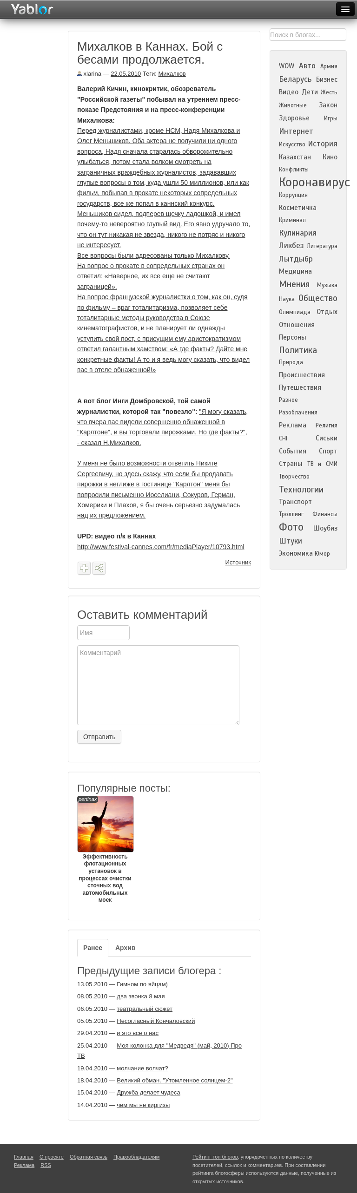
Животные (293, 105)
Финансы (324, 514)
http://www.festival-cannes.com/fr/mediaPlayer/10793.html (161, 547)
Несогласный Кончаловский (156, 1020)
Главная (23, 1157)
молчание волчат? (142, 1068)
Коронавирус (314, 182)
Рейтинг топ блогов (215, 1157)
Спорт (328, 451)
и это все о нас (138, 1032)
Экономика (296, 553)
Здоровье (294, 118)
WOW (286, 66)
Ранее (92, 947)
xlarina (89, 73)
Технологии (301, 489)
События (292, 451)
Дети (310, 92)
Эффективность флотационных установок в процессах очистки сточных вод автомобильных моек (105, 850)
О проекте (52, 1157)
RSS (45, 1165)
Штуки (290, 541)
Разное (288, 400)
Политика (298, 350)
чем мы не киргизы (143, 1104)
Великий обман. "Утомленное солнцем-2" (174, 1080)
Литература (322, 246)
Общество (317, 298)
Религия (326, 425)
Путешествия (300, 387)
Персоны (292, 337)
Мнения (294, 284)
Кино (330, 157)
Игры (330, 118)
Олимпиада (295, 312)
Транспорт (295, 502)
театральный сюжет (144, 1008)
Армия (328, 66)
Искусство (292, 144)
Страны (291, 463)
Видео (288, 92)
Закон (328, 105)
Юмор (322, 553)
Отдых (327, 312)
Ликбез (291, 245)
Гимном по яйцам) (142, 984)
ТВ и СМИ (322, 464)
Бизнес (326, 79)
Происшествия (302, 375)
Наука (287, 299)
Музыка (327, 285)
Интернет (296, 131)
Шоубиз (325, 528)
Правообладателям (136, 1157)
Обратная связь (88, 1157)
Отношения (297, 325)
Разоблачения (298, 412)
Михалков (172, 73)
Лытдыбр (296, 259)
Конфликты (294, 169)
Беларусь (295, 79)
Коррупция (293, 195)
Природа (291, 362)
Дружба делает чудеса (148, 1092)
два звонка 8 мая (141, 996)
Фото (291, 527)
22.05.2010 (126, 73)
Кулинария (298, 233)
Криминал (292, 220)
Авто (307, 66)
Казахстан (295, 157)
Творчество (294, 476)
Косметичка (298, 207)
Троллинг (291, 514)
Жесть (329, 92)
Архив (125, 947)
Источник (238, 562)
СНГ (284, 438)
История (322, 144)
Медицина (295, 271)
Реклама (292, 425)
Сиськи (326, 438)
